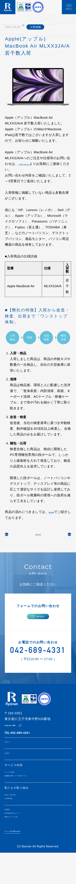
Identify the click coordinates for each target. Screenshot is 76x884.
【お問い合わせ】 (31, 164)
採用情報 (10, 833)
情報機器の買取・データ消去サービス (30, 795)
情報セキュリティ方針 (19, 844)
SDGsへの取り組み (17, 815)
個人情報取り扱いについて (22, 839)
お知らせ (10, 756)
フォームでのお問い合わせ (22, 859)
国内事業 (55, 512)
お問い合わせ (40, 624)
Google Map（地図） (18, 739)
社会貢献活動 (13, 821)
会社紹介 (10, 769)
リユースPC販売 (15, 790)
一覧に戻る (38, 536)
